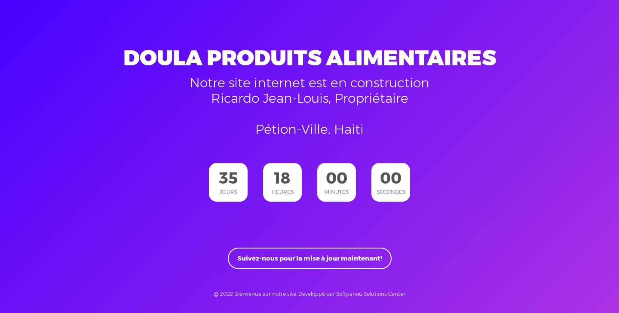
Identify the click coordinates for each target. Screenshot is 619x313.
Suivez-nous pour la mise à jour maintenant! (309, 258)
